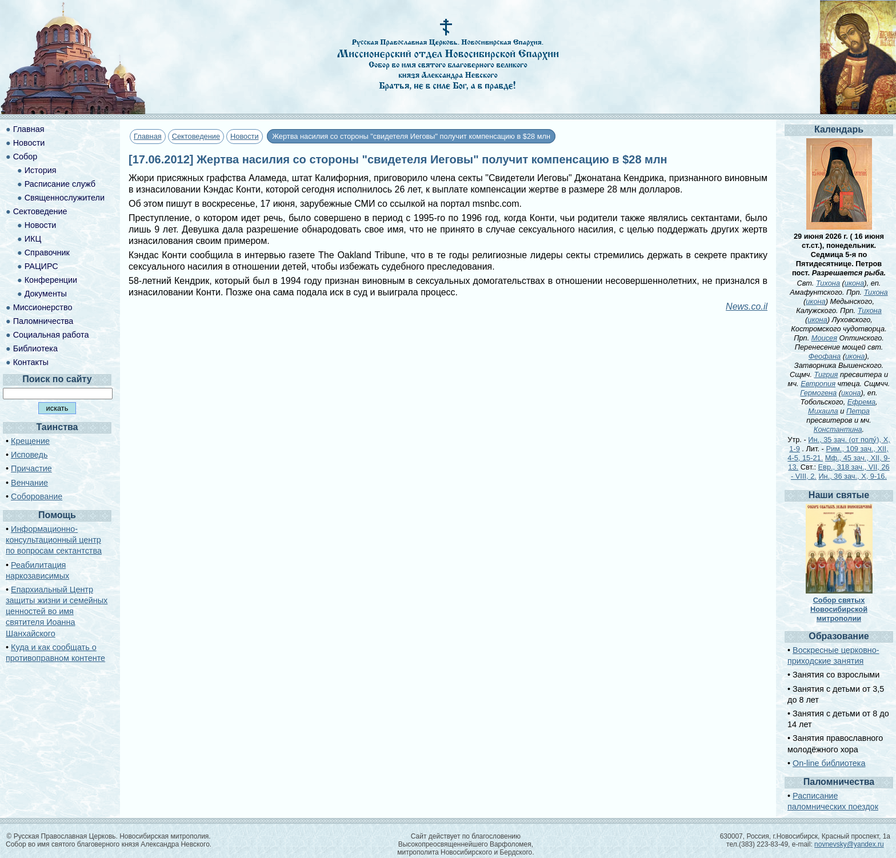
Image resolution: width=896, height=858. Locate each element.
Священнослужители (65, 197)
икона (854, 283)
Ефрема (861, 402)
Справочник (47, 252)
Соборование (36, 496)
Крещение (30, 441)
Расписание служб (60, 184)
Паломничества (43, 321)
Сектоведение (196, 136)
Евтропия (818, 383)
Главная (148, 136)
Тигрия (826, 374)
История (41, 170)
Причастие (31, 468)
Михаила (823, 411)
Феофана (825, 356)
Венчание (29, 482)
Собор (25, 156)
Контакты (31, 362)
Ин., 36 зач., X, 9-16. (852, 476)
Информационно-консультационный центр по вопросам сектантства (54, 539)
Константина (838, 429)
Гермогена (818, 392)
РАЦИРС (41, 266)
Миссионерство (43, 307)
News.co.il (746, 306)
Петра (858, 411)
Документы (46, 293)
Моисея (824, 338)
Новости (244, 136)
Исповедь (29, 454)
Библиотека (35, 348)
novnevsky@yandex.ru (849, 844)
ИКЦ (33, 238)
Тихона (828, 283)
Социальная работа (51, 334)
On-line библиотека (829, 763)
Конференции (51, 279)
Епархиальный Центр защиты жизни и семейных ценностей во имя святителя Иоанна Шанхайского (56, 611)
